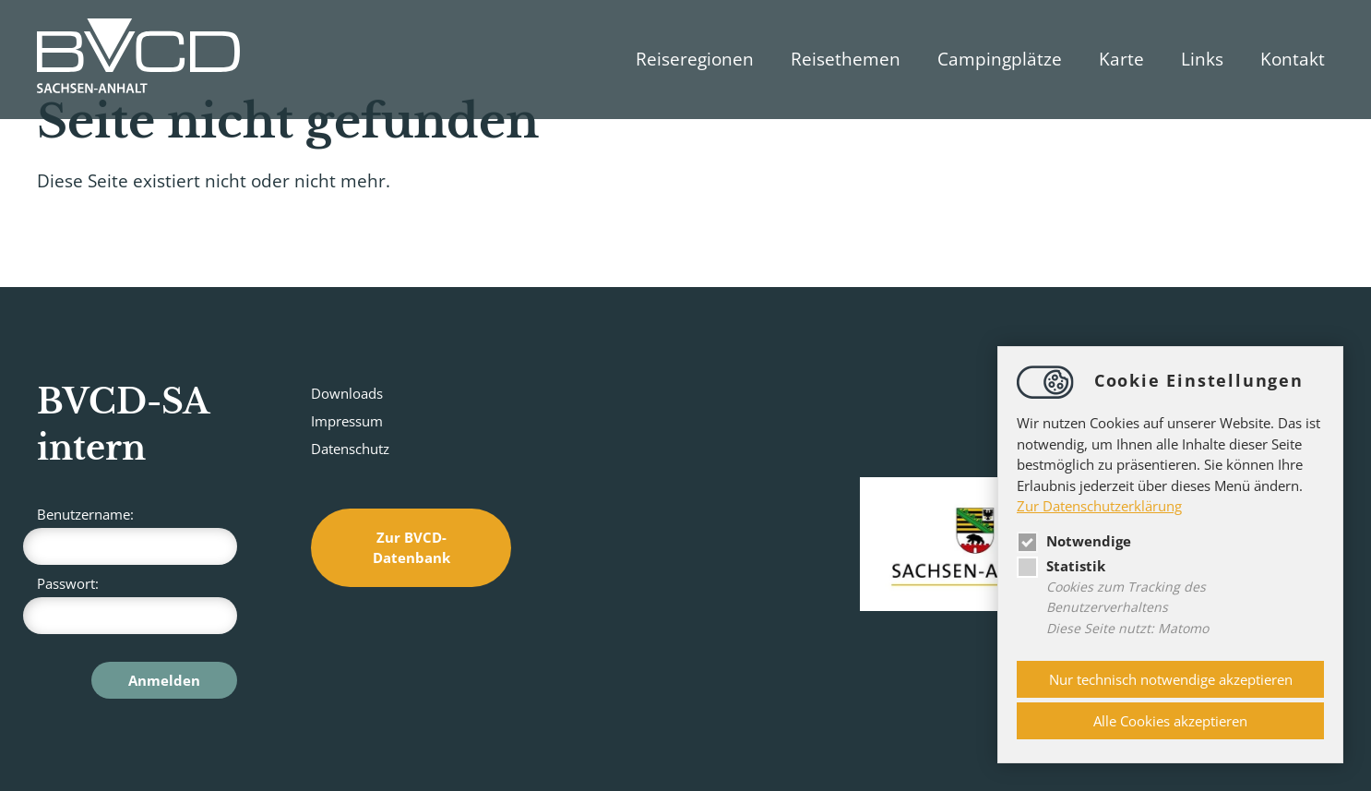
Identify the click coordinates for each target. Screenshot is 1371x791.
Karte (1121, 59)
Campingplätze (999, 59)
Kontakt (1292, 59)
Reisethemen (845, 59)
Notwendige (1074, 541)
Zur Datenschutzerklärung (1099, 506)
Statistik (1061, 566)
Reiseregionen (695, 59)
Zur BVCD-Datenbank (411, 548)
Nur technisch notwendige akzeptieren (1171, 679)
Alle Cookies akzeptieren (1170, 721)
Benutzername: (137, 535)
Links (1202, 59)
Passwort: (137, 604)
